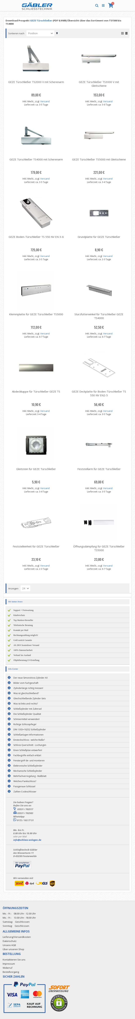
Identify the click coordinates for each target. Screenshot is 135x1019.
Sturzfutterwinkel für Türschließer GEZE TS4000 (98, 316)
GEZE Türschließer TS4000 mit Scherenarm (36, 159)
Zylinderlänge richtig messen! (28, 688)
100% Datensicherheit (22, 650)
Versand (45, 101)
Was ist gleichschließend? (26, 693)
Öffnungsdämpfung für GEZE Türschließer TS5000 (99, 548)
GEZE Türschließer (41, 20)
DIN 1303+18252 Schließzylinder (29, 729)
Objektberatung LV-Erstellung (26, 660)
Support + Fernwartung (23, 610)
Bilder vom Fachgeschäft (25, 682)
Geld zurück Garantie (22, 640)
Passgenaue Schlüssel (24, 786)
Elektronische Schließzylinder (27, 765)
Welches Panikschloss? (24, 781)
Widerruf (7, 967)
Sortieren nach (16, 33)
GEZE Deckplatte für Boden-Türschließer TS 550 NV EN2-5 (99, 393)
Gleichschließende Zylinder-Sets (29, 698)
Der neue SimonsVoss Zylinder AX (30, 677)
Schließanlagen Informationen (28, 734)
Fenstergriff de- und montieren (29, 760)
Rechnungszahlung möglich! (25, 635)
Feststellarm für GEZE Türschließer (99, 469)
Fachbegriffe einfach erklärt (27, 755)
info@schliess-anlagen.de (27, 839)
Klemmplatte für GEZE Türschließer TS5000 (36, 314)
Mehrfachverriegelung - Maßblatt (29, 776)
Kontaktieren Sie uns (14, 959)
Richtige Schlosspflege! (24, 724)
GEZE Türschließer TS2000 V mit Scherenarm (36, 82)
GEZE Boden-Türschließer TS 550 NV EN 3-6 (36, 237)
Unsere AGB (9, 945)
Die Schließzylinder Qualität (27, 713)
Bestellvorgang (11, 972)
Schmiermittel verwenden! (26, 719)
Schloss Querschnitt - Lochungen (29, 745)
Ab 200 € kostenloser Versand (26, 645)
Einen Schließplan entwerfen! (27, 750)
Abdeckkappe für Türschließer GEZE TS (36, 391)
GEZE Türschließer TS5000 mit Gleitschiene (99, 159)
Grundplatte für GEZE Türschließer (99, 237)
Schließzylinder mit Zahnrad (27, 708)
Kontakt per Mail (20, 630)
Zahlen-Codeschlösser (24, 791)
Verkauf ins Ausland (22, 655)
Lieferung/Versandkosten (17, 937)
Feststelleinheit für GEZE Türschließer (36, 546)
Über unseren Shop (13, 949)
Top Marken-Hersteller (23, 620)
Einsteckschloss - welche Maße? (29, 739)
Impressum (9, 963)
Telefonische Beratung (23, 625)
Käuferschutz (19, 615)
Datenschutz (9, 941)
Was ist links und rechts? (25, 703)
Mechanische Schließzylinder (27, 770)
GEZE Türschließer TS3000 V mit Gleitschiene (99, 83)
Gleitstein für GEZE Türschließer (36, 469)
